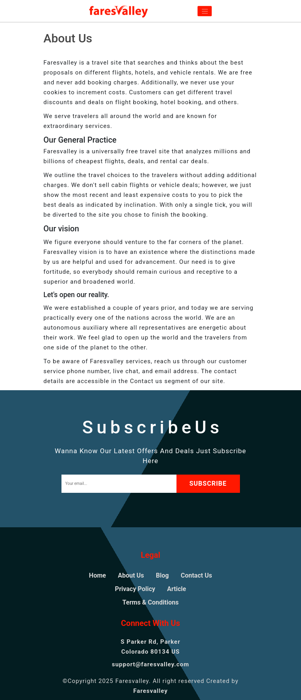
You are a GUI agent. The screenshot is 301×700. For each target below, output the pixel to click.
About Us (131, 575)
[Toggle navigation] (204, 11)
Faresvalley (150, 690)
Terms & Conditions (151, 602)
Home (97, 575)
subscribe (207, 483)
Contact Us (196, 575)
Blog (162, 575)
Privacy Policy (135, 589)
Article (176, 589)
